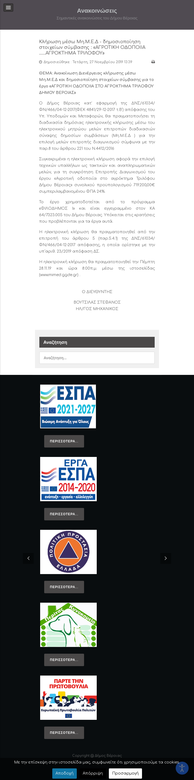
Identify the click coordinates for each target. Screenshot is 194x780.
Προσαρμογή (125, 773)
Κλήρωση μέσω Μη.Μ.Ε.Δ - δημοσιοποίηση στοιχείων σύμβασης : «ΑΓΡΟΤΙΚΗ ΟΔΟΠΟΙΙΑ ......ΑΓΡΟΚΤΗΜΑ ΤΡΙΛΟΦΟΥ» (92, 47)
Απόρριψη (93, 773)
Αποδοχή (65, 773)
